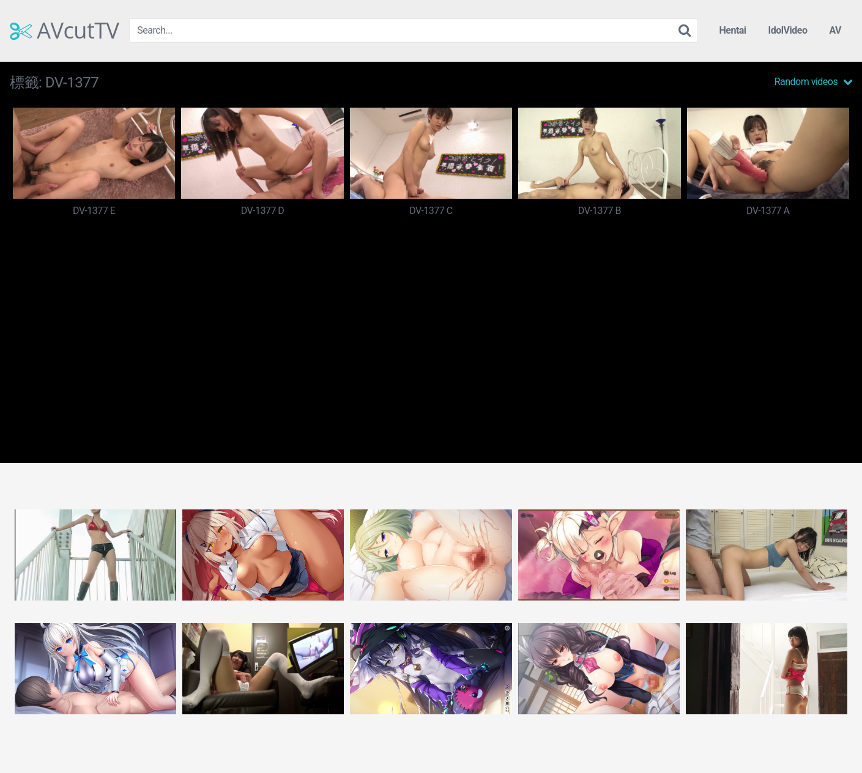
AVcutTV (64, 31)
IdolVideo (788, 30)
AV (835, 30)
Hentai (732, 30)
